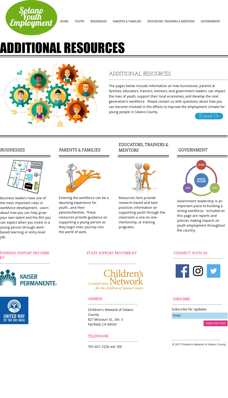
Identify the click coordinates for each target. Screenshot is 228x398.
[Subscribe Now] (216, 323)
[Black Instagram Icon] (198, 271)
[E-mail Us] (209, 116)
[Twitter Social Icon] (213, 271)
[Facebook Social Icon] (182, 271)
